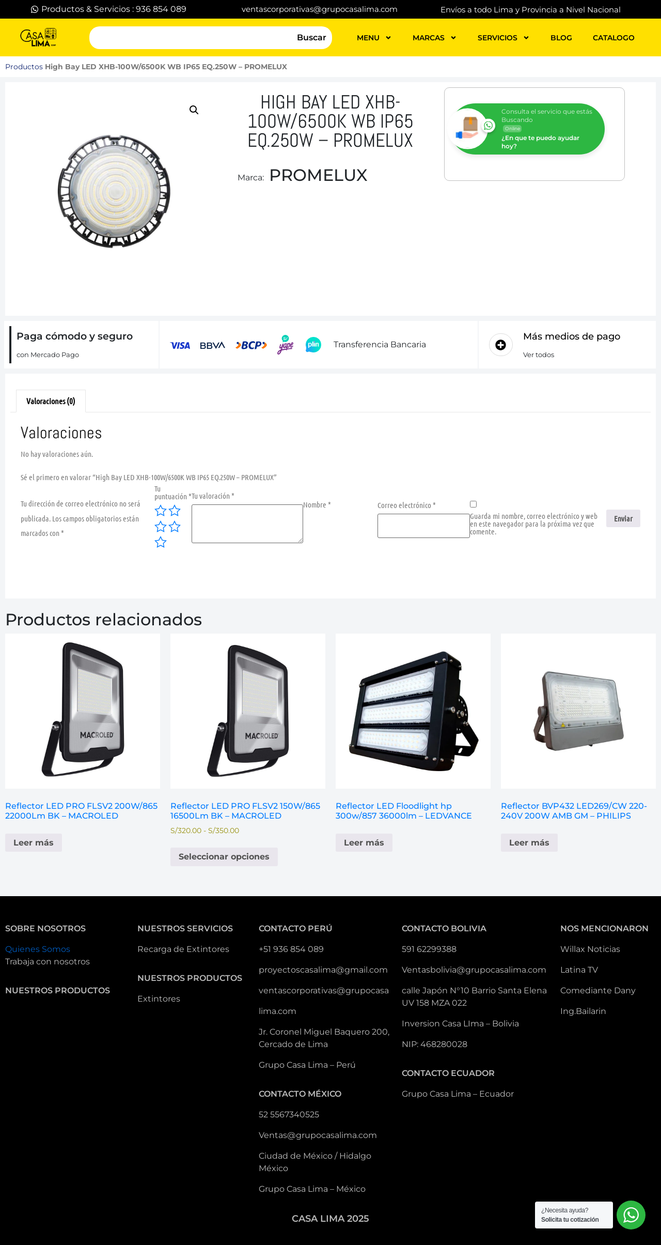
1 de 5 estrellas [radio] (160, 510)
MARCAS (435, 38)
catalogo (614, 37)
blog (561, 37)
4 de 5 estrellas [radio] (174, 526)
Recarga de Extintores (183, 949)
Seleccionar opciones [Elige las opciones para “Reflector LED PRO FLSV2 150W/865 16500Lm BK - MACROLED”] (224, 857)
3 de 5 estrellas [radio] (160, 526)
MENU (374, 38)
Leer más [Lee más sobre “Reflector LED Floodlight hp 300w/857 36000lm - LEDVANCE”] (364, 843)
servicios (504, 38)
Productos (24, 67)
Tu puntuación (173, 492)
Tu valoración (213, 496)
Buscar (311, 37)
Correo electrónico (406, 505)
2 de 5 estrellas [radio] (174, 510)
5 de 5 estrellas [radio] (160, 542)
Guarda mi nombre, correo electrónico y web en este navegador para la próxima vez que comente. (533, 523)
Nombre (317, 505)
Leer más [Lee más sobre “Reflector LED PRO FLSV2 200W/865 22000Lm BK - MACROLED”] (33, 843)
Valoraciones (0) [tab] (50, 401)
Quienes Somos (37, 949)
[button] (194, 110)
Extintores (158, 999)
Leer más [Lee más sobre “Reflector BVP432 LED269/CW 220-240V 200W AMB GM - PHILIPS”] (529, 843)
